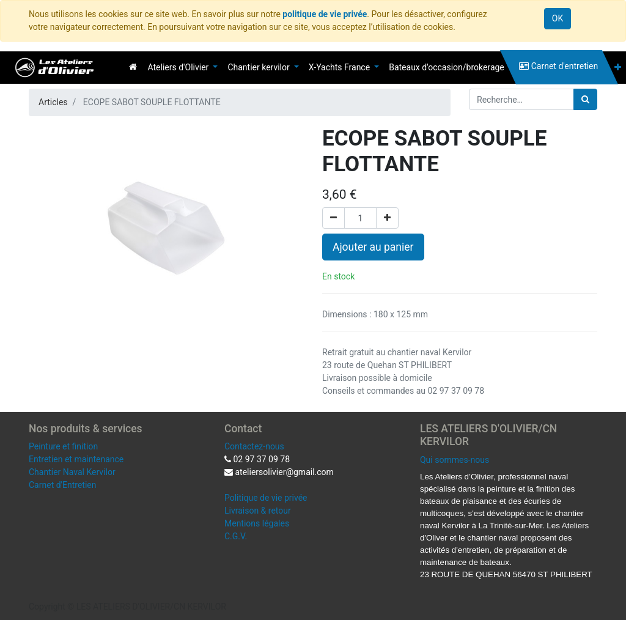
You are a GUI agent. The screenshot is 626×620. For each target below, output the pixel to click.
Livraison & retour (257, 510)
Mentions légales (256, 523)
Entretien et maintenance (76, 459)
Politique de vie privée (265, 498)
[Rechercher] (585, 99)
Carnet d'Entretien (62, 485)
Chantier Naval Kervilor (72, 472)
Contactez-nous (254, 446)
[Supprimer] (333, 218)
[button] (617, 67)
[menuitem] (133, 67)
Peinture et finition (63, 446)
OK (557, 18)
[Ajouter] (387, 218)
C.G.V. (235, 536)
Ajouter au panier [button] (373, 247)
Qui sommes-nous (454, 460)
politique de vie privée (324, 14)
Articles (53, 102)
